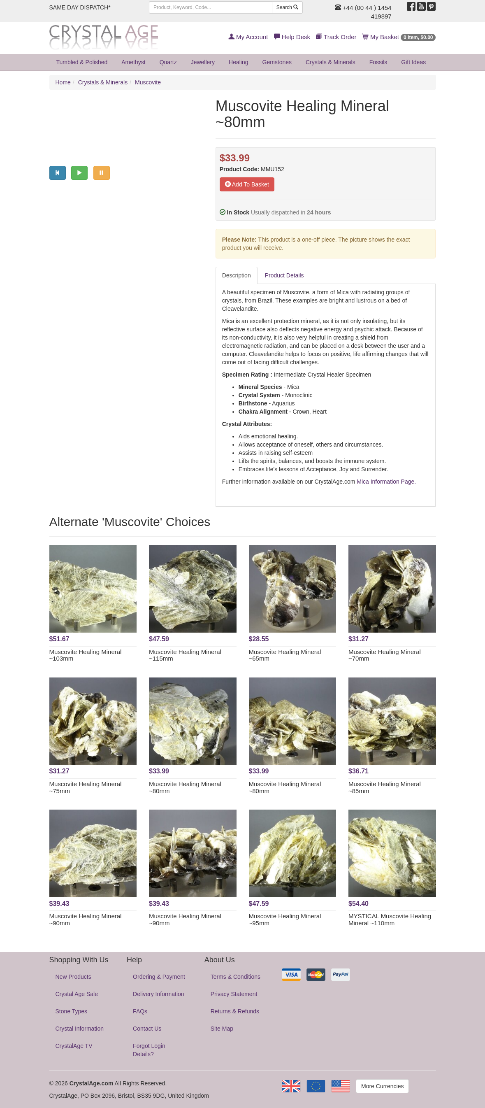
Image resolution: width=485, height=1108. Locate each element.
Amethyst (133, 62)
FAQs (140, 1011)
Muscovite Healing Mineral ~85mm (384, 787)
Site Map (222, 1028)
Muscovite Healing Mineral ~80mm (185, 787)
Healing (238, 62)
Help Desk (292, 36)
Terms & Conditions (235, 976)
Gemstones (277, 62)
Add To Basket (247, 184)
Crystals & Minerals (330, 62)
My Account (248, 36)
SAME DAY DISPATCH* (80, 7)
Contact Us (147, 1028)
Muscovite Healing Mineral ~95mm (285, 919)
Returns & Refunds (235, 1011)
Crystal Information (80, 1028)
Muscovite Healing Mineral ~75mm (85, 787)
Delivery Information (158, 994)
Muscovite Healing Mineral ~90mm (85, 919)
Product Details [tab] (284, 275)
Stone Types (72, 1011)
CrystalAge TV (74, 1046)
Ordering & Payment (159, 976)
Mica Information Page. (386, 481)
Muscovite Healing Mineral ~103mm (85, 655)
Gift (413, 62)
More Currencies (382, 1086)
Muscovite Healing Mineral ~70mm (384, 655)
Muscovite (148, 82)
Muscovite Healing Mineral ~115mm (185, 655)
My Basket (399, 36)
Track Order (336, 36)
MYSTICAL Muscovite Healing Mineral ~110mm (389, 919)
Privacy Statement (234, 994)
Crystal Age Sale (77, 994)
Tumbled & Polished (82, 62)
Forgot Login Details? (149, 1050)
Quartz (168, 62)
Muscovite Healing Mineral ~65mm (285, 655)
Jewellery (203, 62)
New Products (73, 976)
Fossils (378, 62)
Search (287, 7)
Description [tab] (236, 275)
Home (63, 82)
